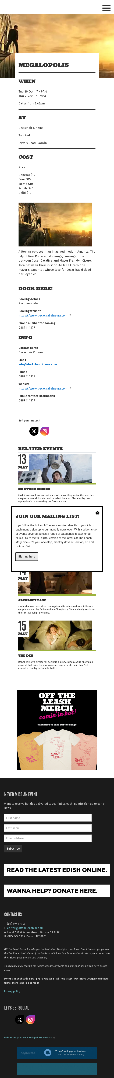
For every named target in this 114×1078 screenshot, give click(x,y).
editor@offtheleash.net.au (25, 928)
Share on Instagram (44, 431)
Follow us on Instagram (30, 1019)
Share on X (33, 431)
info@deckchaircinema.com (38, 364)
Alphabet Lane (32, 600)
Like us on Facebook (8, 1019)
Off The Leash (25, 6)
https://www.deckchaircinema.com (44, 315)
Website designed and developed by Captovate (29, 1037)
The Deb (25, 656)
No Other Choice (34, 489)
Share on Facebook (23, 431)
